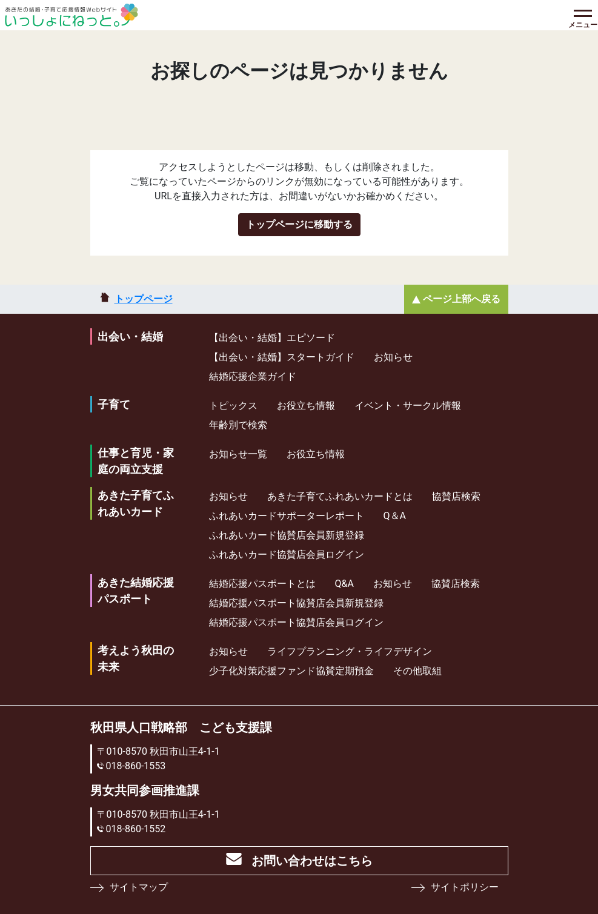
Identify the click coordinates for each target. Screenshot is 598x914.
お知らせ (393, 357)
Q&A (344, 583)
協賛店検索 (456, 496)
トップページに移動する (299, 224)
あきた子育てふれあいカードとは (340, 496)
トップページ (144, 299)
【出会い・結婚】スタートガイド (281, 357)
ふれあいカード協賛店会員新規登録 (286, 535)
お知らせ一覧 (238, 454)
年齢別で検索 (238, 425)
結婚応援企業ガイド (252, 376)
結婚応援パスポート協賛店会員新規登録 (296, 603)
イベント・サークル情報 (407, 405)
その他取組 (417, 671)
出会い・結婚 (130, 336)
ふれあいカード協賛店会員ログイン (286, 554)
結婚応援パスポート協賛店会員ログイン (296, 622)
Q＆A (395, 516)
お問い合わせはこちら (312, 860)
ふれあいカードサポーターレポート (286, 516)
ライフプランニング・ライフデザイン (349, 651)
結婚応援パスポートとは (262, 583)
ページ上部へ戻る (461, 299)
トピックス (233, 405)
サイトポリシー (465, 887)
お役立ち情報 (306, 405)
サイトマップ (139, 887)
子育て (114, 404)
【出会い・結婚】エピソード (272, 337)
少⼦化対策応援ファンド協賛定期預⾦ (291, 671)
